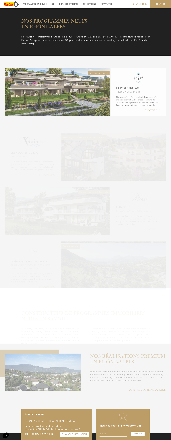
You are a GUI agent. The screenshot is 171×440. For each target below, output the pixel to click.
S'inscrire (137, 434)
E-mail (103, 434)
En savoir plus (152, 119)
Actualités (106, 4)
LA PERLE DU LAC (127, 97)
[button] (5, 435)
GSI (52, 4)
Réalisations (89, 4)
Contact (160, 4)
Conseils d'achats (68, 4)
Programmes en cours (35, 4)
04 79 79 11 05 (140, 4)
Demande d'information (74, 434)
